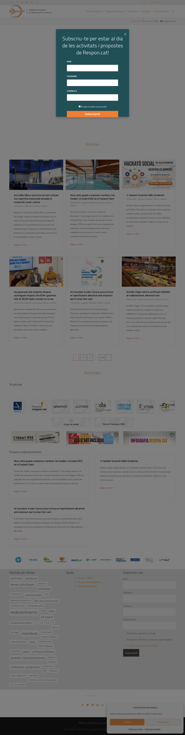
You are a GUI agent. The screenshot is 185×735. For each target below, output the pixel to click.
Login (167, 2)
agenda (85, 202)
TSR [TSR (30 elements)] (12, 684)
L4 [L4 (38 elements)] (53, 622)
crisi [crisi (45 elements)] (46, 594)
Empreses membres (115, 11)
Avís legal (69, 729)
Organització (129, 619)
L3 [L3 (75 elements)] (47, 623)
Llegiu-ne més (21, 245)
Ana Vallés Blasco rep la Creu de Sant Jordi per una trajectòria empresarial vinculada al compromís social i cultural (36, 198)
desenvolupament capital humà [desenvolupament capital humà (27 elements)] (21, 600)
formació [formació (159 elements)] (47, 617)
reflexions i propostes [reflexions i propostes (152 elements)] (25, 667)
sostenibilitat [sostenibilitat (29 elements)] (33, 675)
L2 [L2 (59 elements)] (42, 622)
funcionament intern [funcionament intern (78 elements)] (21, 623)
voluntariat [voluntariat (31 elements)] (20, 684)
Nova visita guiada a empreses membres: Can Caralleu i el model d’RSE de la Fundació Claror (92, 196)
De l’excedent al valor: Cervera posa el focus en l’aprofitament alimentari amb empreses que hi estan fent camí (91, 295)
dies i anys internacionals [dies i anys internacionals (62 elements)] (46, 601)
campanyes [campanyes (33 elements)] (42, 583)
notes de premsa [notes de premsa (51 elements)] (18, 641)
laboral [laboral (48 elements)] (55, 627)
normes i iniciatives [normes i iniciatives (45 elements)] (49, 636)
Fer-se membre (162, 11)
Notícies (92, 144)
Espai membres (156, 2)
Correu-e (127, 606)
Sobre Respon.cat (94, 11)
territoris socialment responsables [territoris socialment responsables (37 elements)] (43, 680)
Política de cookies (136, 729)
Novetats (101, 202)
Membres (29, 206)
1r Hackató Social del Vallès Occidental (145, 195)
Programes (133, 11)
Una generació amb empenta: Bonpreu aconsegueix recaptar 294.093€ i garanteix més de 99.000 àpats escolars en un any (35, 295)
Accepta (127, 722)
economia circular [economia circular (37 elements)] (18, 605)
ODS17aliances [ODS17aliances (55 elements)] (46, 646)
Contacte (143, 2)
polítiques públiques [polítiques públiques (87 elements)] (43, 652)
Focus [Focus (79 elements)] (52, 611)
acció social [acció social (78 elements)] (16, 578)
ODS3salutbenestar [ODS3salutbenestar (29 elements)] (45, 641)
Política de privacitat (152, 729)
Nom (125, 579)
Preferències (163, 722)
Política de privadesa (87, 729)
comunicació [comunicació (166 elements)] (33, 594)
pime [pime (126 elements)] (26, 651)
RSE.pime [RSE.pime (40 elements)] (54, 670)
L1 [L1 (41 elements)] (36, 622)
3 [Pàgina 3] (90, 357)
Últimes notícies (41, 206)
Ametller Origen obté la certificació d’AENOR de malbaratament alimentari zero (148, 293)
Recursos (146, 11)
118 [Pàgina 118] (102, 357)
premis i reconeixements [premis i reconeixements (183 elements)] (28, 657)
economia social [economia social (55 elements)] (35, 605)
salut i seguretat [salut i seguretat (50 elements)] (18, 675)
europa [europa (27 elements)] (43, 610)
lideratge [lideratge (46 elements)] (14, 632)
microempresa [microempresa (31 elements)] (46, 632)
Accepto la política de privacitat (142, 645)
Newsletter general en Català (139, 633)
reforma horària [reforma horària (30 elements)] (48, 666)
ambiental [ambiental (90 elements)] (31, 578)
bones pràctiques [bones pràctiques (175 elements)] (22, 584)
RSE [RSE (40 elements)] (44, 670)
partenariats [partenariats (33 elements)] (15, 651)
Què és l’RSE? (85, 578)
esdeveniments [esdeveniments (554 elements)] (24, 612)
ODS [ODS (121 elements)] (32, 642)
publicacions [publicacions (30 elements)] (52, 662)
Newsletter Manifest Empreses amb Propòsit (147, 639)
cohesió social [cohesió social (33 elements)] (16, 594)
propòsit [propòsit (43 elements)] (51, 657)
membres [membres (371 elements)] (29, 633)
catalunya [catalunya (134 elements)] (44, 588)
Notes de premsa (87, 586)
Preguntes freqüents (89, 582)
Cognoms (127, 592)
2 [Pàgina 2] (83, 357)
